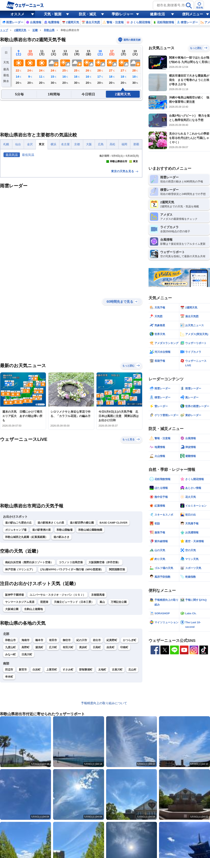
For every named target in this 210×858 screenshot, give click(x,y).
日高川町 (27, 721)
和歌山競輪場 (65, 597)
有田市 (53, 707)
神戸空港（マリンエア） (19, 637)
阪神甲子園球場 (14, 662)
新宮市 (23, 737)
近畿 (35, 30)
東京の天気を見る (125, 238)
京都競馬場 (97, 662)
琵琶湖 (44, 669)
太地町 (102, 737)
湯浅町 (39, 714)
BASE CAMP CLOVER (113, 590)
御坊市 (67, 707)
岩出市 (97, 707)
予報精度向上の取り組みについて (104, 770)
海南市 (26, 707)
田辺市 (9, 737)
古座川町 (117, 737)
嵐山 (102, 669)
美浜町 (83, 714)
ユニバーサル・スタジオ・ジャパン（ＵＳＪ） (57, 662)
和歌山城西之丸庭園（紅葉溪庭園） (26, 604)
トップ (4, 30)
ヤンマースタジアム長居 (19, 669)
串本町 (9, 744)
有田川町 (68, 714)
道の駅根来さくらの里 (50, 590)
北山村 (132, 737)
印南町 (124, 714)
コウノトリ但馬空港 (71, 629)
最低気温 (28, 154)
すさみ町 (68, 737)
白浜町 (37, 737)
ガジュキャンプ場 (15, 597)
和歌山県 (49, 30)
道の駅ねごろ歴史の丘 (18, 590)
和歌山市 (10, 707)
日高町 (97, 714)
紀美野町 (112, 707)
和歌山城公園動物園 (90, 597)
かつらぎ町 (129, 707)
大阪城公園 (11, 676)
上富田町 (51, 737)
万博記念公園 (119, 669)
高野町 (26, 714)
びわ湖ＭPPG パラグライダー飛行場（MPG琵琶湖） (71, 637)
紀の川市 (81, 707)
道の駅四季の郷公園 (82, 590)
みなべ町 (10, 721)
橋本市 (39, 707)
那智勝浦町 (85, 737)
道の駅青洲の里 (41, 597)
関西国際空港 (117, 637)
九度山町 (10, 714)
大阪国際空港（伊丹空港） (104, 629)
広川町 (53, 714)
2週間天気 (20, 30)
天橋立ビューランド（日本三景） (74, 669)
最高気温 (12, 154)
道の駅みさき (61, 604)
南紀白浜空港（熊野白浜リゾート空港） (29, 629)
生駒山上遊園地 (33, 676)
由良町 (111, 714)
